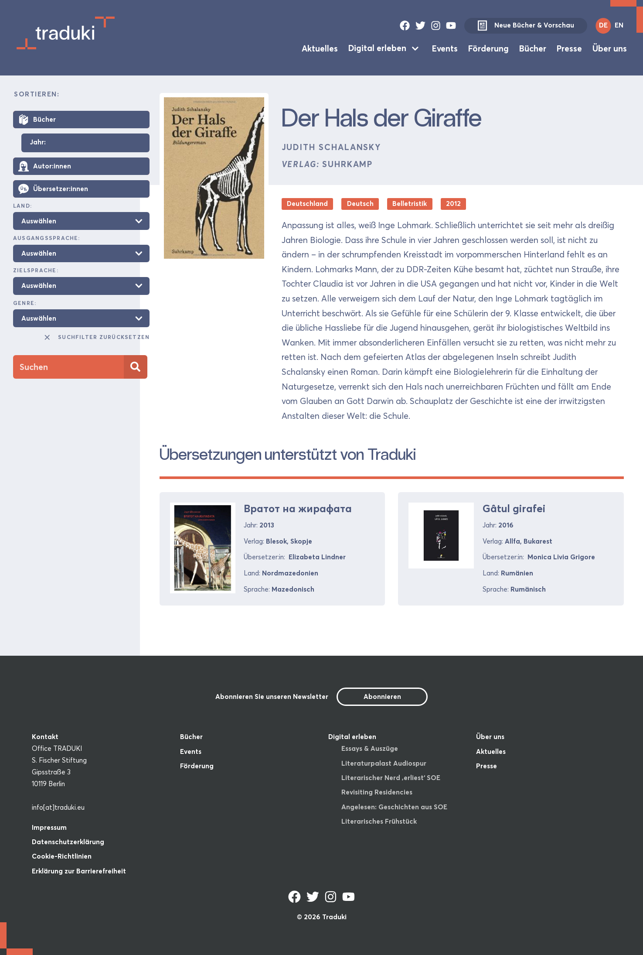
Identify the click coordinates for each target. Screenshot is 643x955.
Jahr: (38, 142)
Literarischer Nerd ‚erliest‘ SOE (390, 778)
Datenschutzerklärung (68, 842)
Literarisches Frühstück (379, 821)
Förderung (488, 48)
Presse (569, 48)
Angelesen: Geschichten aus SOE (394, 807)
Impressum (49, 827)
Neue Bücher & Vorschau (525, 26)
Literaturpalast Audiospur (383, 763)
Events (445, 48)
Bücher (532, 48)
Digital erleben (377, 48)
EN (619, 25)
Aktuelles (320, 48)
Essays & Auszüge (369, 748)
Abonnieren (382, 696)
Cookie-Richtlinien (62, 856)
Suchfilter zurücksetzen (96, 337)
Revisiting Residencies (376, 792)
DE (603, 25)
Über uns (609, 48)
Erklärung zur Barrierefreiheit (79, 871)
